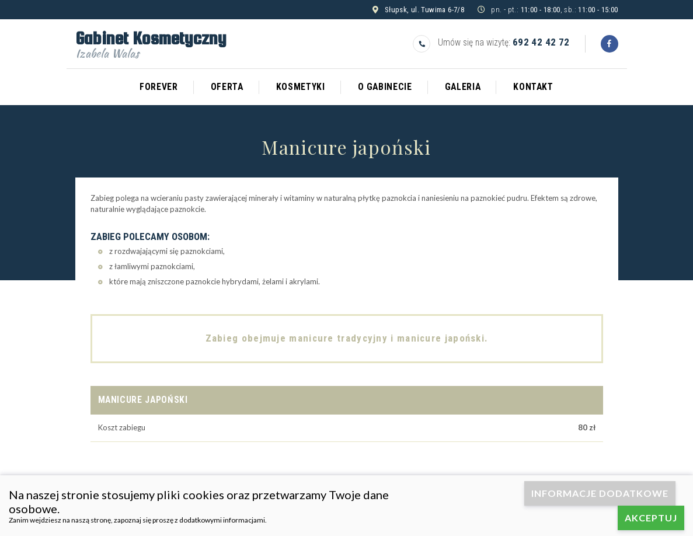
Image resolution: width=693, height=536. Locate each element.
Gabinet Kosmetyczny (151, 42)
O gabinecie (385, 87)
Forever (159, 87)
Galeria (463, 87)
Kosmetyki (300, 87)
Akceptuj (651, 517)
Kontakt (533, 87)
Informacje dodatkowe (599, 493)
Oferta (227, 87)
